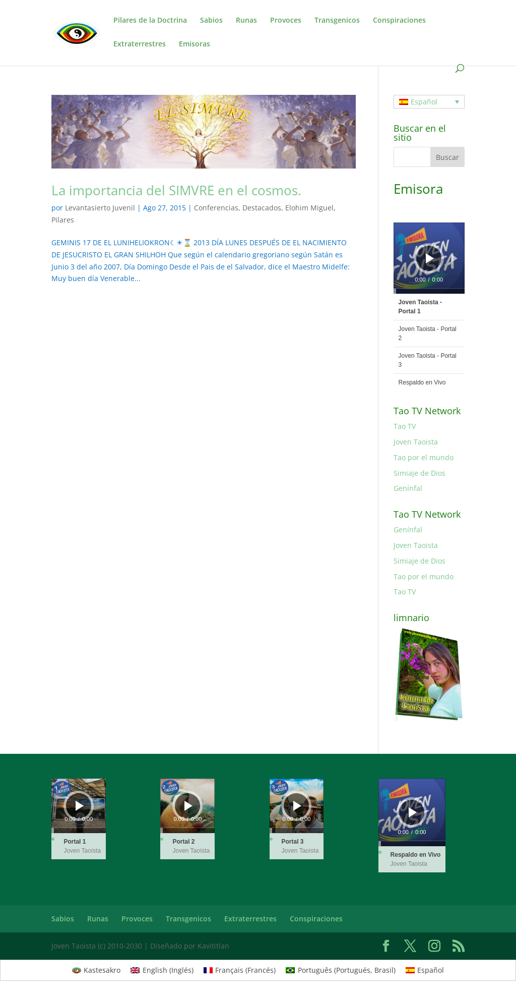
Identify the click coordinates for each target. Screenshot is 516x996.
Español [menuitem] (424, 101)
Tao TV (405, 426)
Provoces (285, 21)
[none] (429, 101)
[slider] (429, 291)
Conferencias (216, 207)
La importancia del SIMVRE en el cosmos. (176, 190)
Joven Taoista (416, 442)
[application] (429, 258)
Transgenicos (337, 21)
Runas (246, 21)
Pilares (62, 220)
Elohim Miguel (309, 207)
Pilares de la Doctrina (150, 21)
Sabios (211, 21)
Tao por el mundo (424, 457)
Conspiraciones (399, 21)
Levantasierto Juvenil (100, 207)
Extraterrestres (139, 44)
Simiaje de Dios (419, 473)
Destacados (261, 207)
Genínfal (408, 488)
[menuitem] (429, 101)
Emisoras (194, 44)
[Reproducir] (430, 258)
